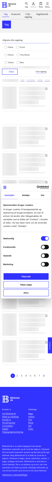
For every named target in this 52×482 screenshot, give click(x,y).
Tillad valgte (26, 284)
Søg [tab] (5, 14)
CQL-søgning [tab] (28, 15)
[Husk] (41, 5)
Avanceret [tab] (15, 14)
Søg (6, 24)
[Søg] (26, 5)
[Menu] (47, 5)
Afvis (26, 293)
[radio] (10, 47)
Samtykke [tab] (9, 195)
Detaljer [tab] (26, 195)
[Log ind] (33, 5)
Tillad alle (26, 276)
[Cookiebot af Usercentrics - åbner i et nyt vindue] (37, 187)
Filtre (10, 71)
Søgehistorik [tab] (42, 14)
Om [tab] (42, 195)
